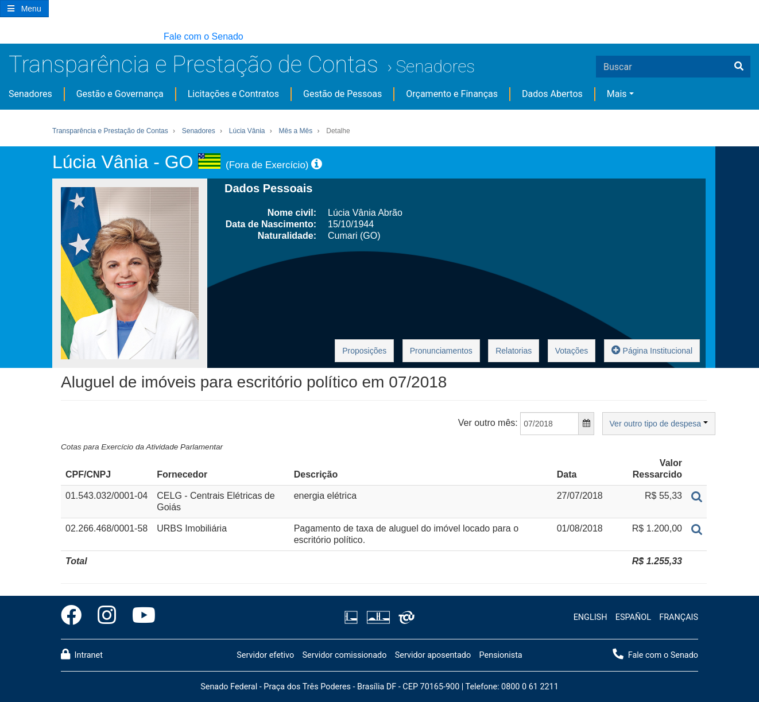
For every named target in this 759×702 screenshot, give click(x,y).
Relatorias (513, 350)
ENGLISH (590, 617)
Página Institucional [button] (651, 349)
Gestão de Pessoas (342, 93)
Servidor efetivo (265, 655)
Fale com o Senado (203, 36)
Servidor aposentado (433, 655)
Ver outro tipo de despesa (659, 423)
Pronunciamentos (441, 350)
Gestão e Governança (120, 93)
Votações (571, 350)
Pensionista (500, 655)
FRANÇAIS (678, 617)
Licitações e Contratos (233, 93)
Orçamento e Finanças (452, 93)
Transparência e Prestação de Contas (193, 64)
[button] (5, 37)
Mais (617, 93)
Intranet (82, 654)
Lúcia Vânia (247, 131)
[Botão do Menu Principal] (24, 8)
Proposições (364, 350)
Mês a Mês (296, 131)
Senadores (435, 66)
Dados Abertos (552, 93)
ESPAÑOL (633, 617)
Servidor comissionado (344, 655)
